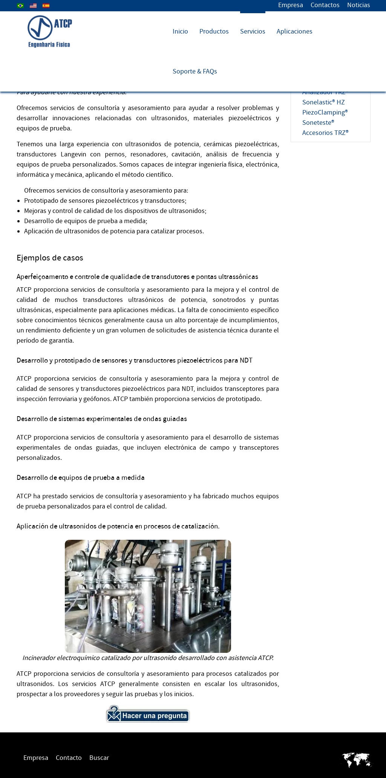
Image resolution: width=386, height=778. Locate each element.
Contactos (325, 5)
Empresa (290, 5)
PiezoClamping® (325, 112)
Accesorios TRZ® (325, 133)
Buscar (99, 757)
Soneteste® (318, 122)
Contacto (69, 757)
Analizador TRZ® (325, 92)
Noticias (358, 5)
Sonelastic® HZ (323, 102)
